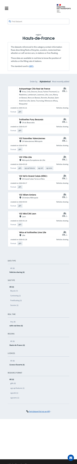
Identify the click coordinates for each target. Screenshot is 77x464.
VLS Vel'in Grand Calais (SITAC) (33, 176)
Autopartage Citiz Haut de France (34, 89)
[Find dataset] (38, 21)
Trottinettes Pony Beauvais (31, 120)
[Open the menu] (28, 8)
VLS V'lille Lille (25, 157)
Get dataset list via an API (39, 411)
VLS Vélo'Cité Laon (27, 214)
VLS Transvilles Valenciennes (32, 139)
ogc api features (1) (17, 388)
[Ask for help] (71, 458)
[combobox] (38, 21)
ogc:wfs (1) (14, 393)
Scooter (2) (14, 305)
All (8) (12, 268)
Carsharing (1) (15, 295)
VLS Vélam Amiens (27, 195)
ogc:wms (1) (14, 398)
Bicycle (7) (14, 291)
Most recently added (60, 81)
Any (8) (13, 322)
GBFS (31, 66)
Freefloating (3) (16, 300)
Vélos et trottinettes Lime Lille (32, 233)
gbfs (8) (13, 383)
